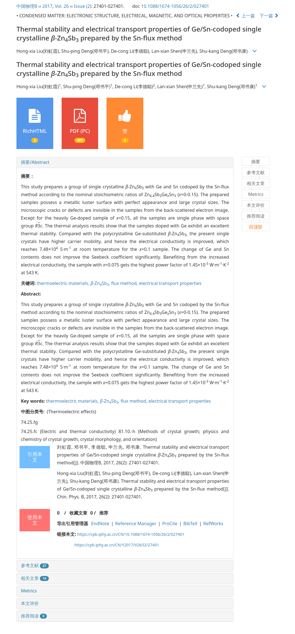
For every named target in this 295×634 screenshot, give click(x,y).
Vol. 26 (62, 6)
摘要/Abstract (35, 162)
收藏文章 (78, 513)
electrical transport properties (170, 283)
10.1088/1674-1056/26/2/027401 (175, 6)
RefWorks (213, 523)
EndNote (100, 523)
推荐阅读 (34, 616)
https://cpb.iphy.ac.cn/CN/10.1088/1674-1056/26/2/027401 (130, 534)
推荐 (103, 513)
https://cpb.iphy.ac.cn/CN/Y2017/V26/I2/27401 (116, 544)
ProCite (170, 523)
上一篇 (245, 16)
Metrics (29, 591)
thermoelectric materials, (64, 283)
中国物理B (26, 6)
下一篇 (269, 16)
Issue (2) (82, 6)
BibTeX (190, 523)
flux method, (125, 283)
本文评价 (30, 603)
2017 (47, 6)
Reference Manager (135, 523)
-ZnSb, (101, 283)
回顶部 (255, 227)
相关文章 (35, 578)
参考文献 (35, 565)
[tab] (125, 162)
